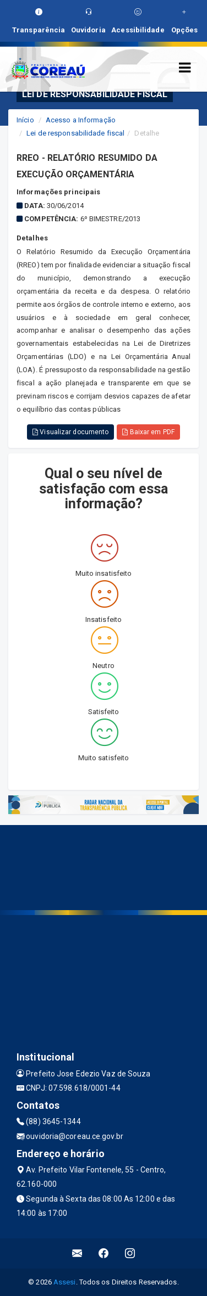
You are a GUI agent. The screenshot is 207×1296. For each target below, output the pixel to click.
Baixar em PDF (148, 432)
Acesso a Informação (81, 120)
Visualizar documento (70, 432)
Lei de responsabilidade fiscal (75, 133)
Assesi (64, 1282)
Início (25, 120)
